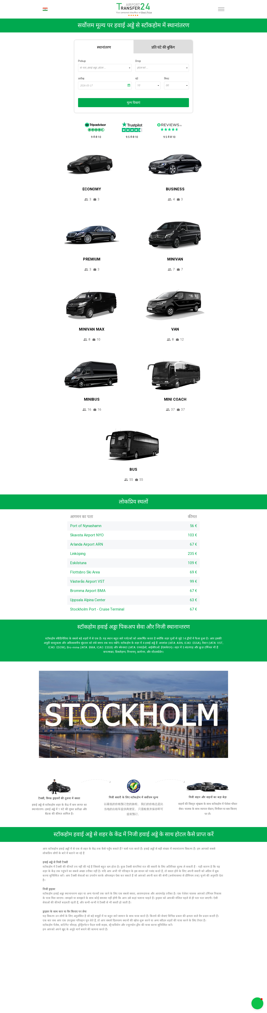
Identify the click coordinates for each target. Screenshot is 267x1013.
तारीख (81, 79)
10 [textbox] (138, 85)
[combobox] (105, 68)
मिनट (166, 79)
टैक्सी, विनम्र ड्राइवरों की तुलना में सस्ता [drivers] (59, 798)
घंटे (136, 79)
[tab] (104, 46)
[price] (133, 786)
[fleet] (207, 787)
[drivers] (59, 786)
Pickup (82, 61)
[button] (257, 1003)
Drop (138, 61)
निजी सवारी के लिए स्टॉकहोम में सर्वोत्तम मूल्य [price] (133, 797)
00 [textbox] (167, 85)
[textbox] (104, 68)
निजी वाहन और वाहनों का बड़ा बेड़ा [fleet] (208, 797)
